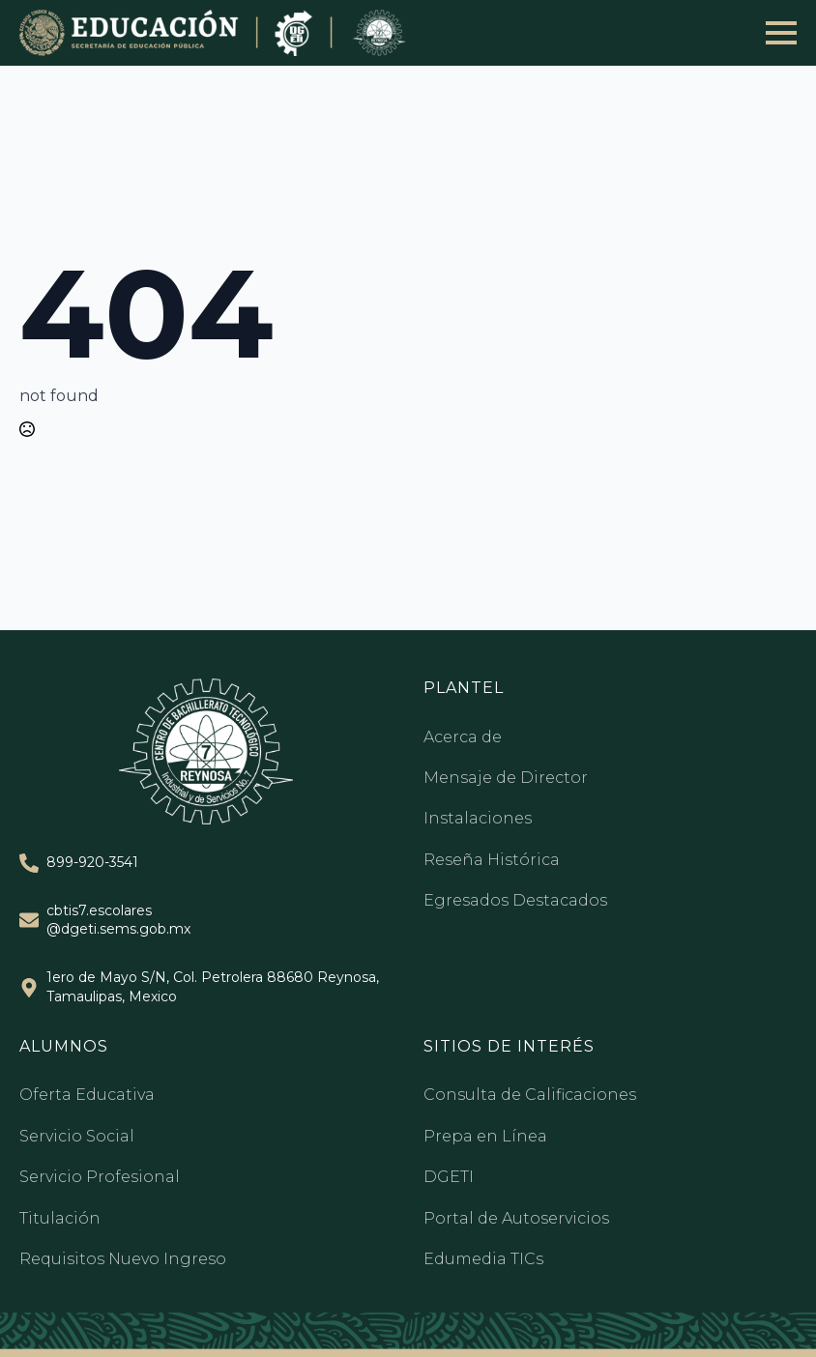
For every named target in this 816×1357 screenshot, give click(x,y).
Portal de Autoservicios (516, 1218)
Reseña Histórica (491, 860)
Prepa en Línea (485, 1136)
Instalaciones (477, 818)
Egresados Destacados (515, 900)
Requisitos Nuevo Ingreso (122, 1259)
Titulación (60, 1218)
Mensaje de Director (505, 777)
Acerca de (462, 737)
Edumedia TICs (483, 1259)
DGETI (448, 1177)
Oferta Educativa (87, 1094)
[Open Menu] (781, 32)
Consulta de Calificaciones (529, 1094)
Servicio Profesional (99, 1177)
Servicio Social (76, 1136)
